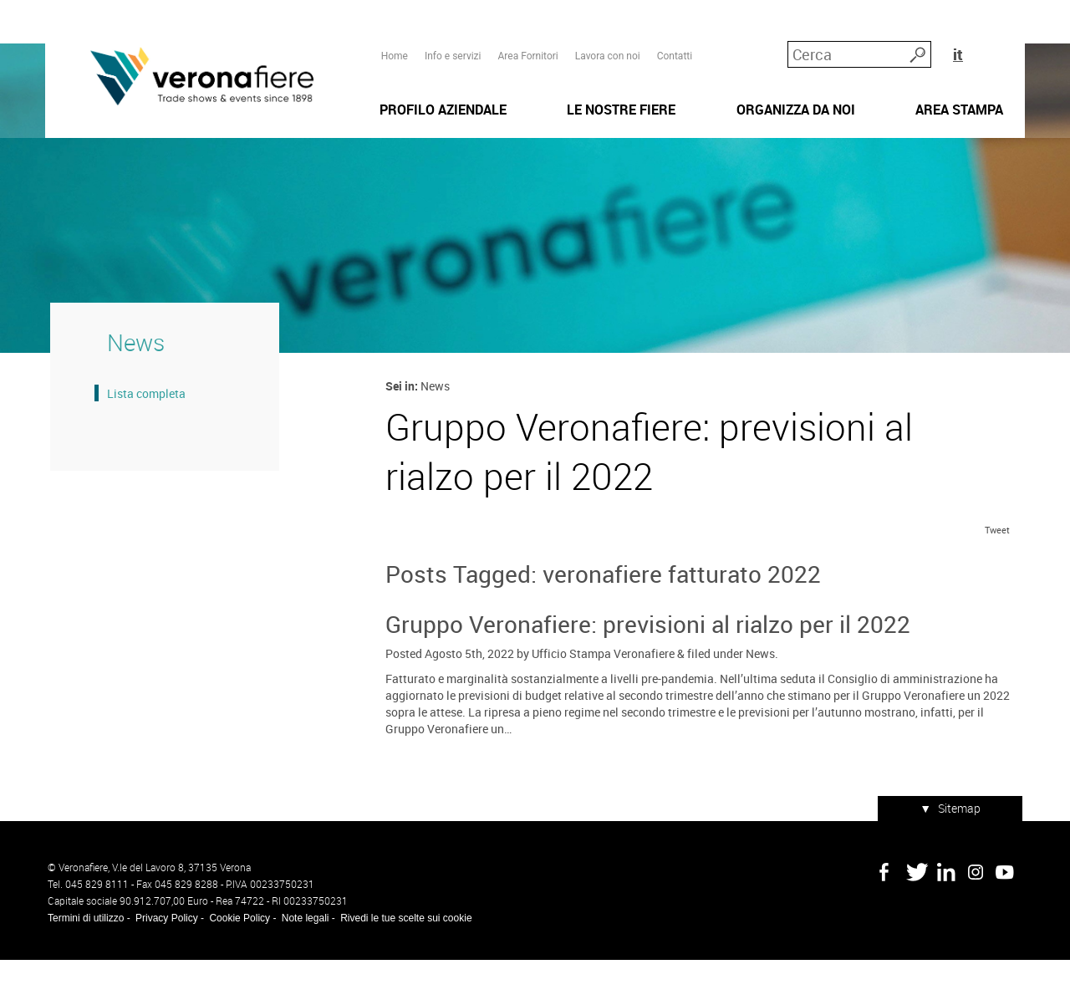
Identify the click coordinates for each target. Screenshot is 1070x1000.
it (998, 41)
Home (393, 42)
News (759, 697)
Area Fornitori (527, 42)
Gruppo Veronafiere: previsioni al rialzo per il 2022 (647, 668)
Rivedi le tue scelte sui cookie (403, 958)
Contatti (674, 42)
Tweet (999, 573)
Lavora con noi (606, 42)
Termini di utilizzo (83, 958)
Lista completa (141, 425)
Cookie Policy (237, 958)
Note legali (303, 958)
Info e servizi (452, 42)
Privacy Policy (164, 958)
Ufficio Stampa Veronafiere (602, 697)
